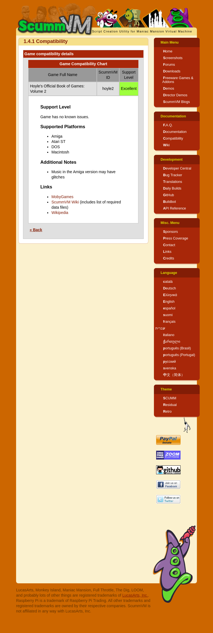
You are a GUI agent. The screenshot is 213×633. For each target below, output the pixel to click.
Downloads (171, 71)
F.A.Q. (168, 125)
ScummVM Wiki (65, 202)
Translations (172, 182)
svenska (169, 368)
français (169, 322)
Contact (169, 245)
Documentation (173, 116)
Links (167, 252)
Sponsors (170, 232)
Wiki (166, 145)
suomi (168, 315)
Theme (166, 389)
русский (169, 362)
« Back (36, 230)
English (168, 302)
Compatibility (173, 138)
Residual (170, 405)
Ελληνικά (170, 295)
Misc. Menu (170, 223)
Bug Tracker (172, 175)
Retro (167, 411)
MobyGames (62, 197)
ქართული (171, 342)
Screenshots (172, 58)
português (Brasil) (177, 348)
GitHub (168, 195)
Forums (169, 65)
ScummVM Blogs (176, 102)
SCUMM (169, 398)
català (168, 282)
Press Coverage (175, 238)
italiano (168, 335)
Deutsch (169, 288)
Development (171, 160)
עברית (160, 328)
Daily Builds (172, 188)
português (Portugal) (179, 355)
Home (168, 51)
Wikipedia (59, 212)
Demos (168, 88)
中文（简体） (174, 375)
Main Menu (170, 42)
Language (169, 273)
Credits (168, 258)
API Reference (174, 208)
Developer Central (177, 168)
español (169, 308)
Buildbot (169, 202)
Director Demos (175, 95)
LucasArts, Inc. (135, 595)
